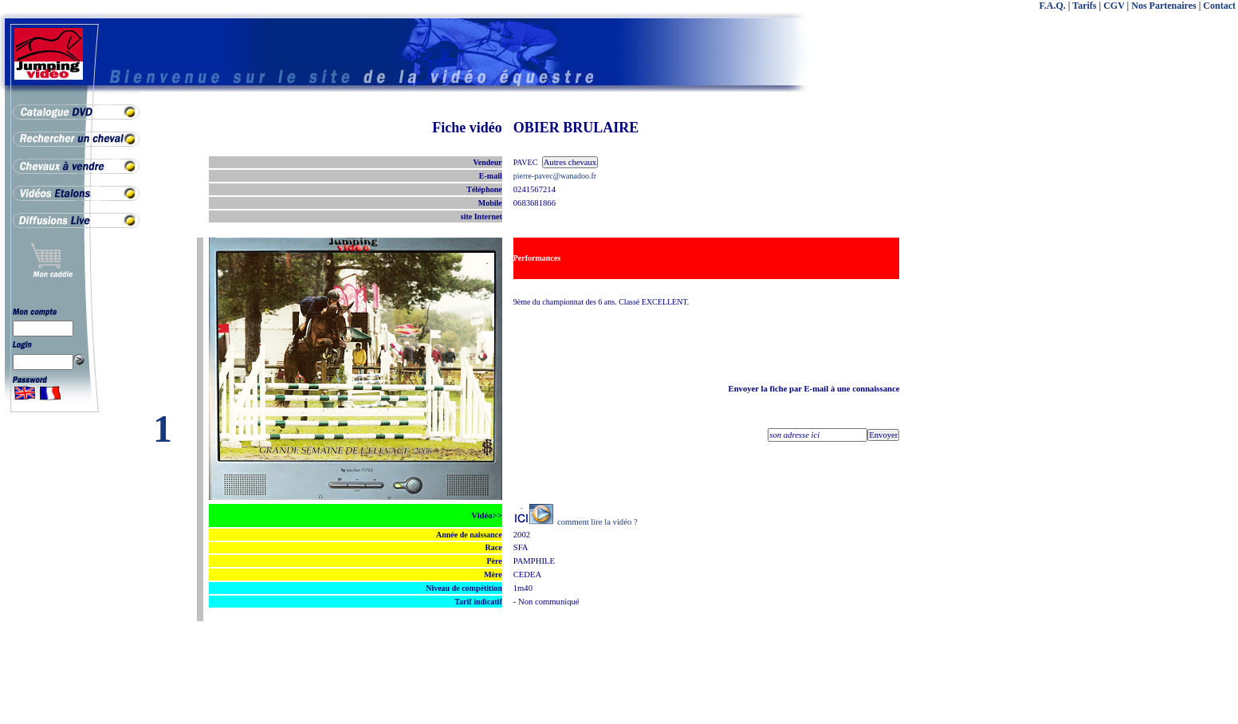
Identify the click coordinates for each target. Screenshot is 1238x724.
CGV (1113, 5)
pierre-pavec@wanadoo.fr (554, 175)
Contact (1219, 5)
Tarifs (1084, 5)
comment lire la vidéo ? (597, 521)
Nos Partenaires (1163, 5)
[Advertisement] (1174, 359)
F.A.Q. (1053, 5)
